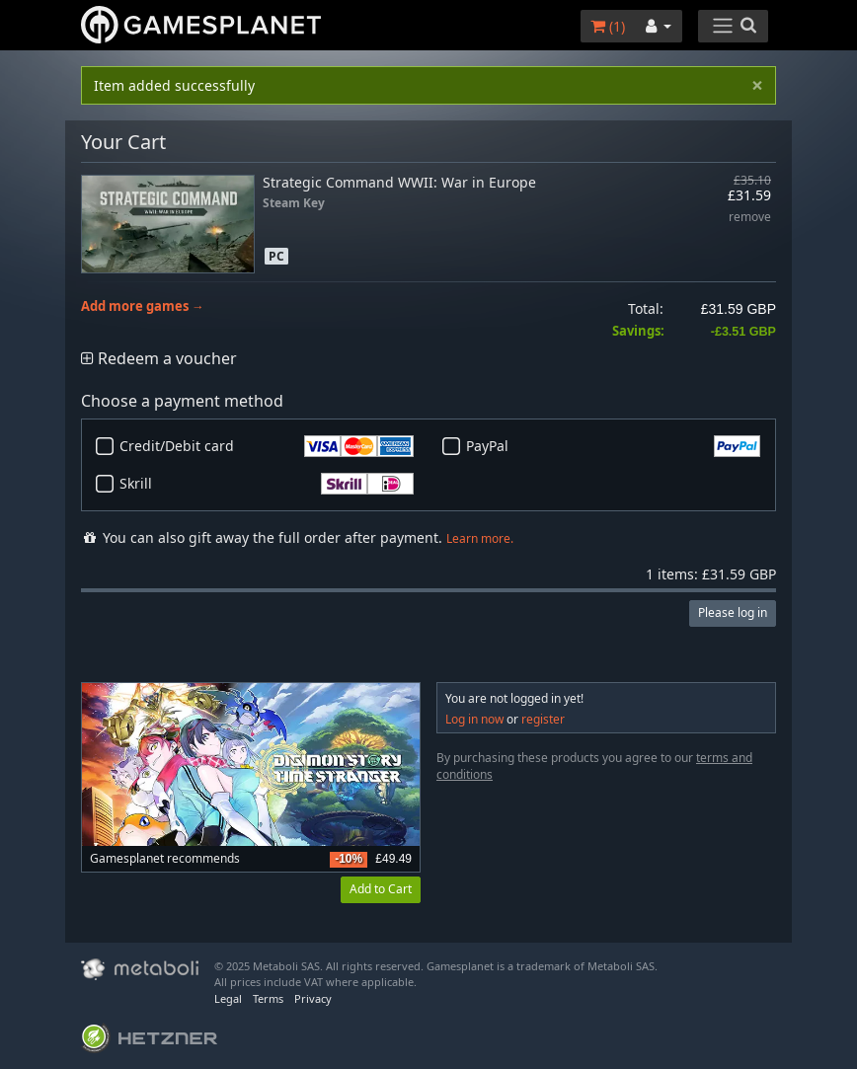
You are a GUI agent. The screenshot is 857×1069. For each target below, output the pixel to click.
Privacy (313, 998)
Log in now (474, 719)
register (543, 719)
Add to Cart (381, 888)
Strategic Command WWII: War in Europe (399, 182)
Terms (268, 998)
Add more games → (142, 306)
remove (750, 217)
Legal (228, 998)
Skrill (266, 484)
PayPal (613, 446)
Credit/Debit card (266, 446)
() (607, 26)
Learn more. (479, 538)
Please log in (732, 612)
